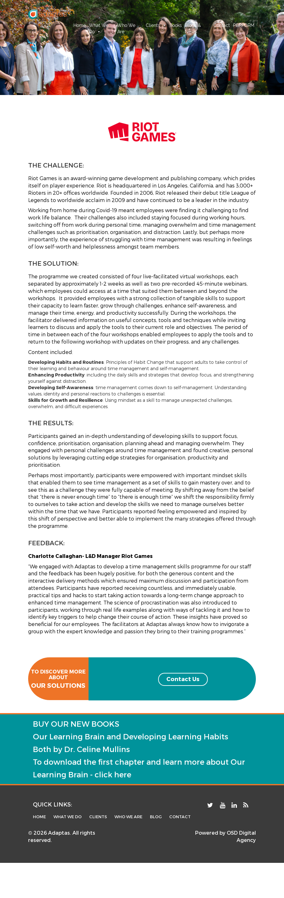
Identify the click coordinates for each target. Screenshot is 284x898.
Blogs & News (193, 25)
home (39, 816)
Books (176, 25)
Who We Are (126, 25)
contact (180, 816)
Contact (221, 25)
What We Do (98, 25)
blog (156, 816)
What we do (67, 816)
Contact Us (183, 678)
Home (79, 25)
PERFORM (243, 25)
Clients (156, 25)
